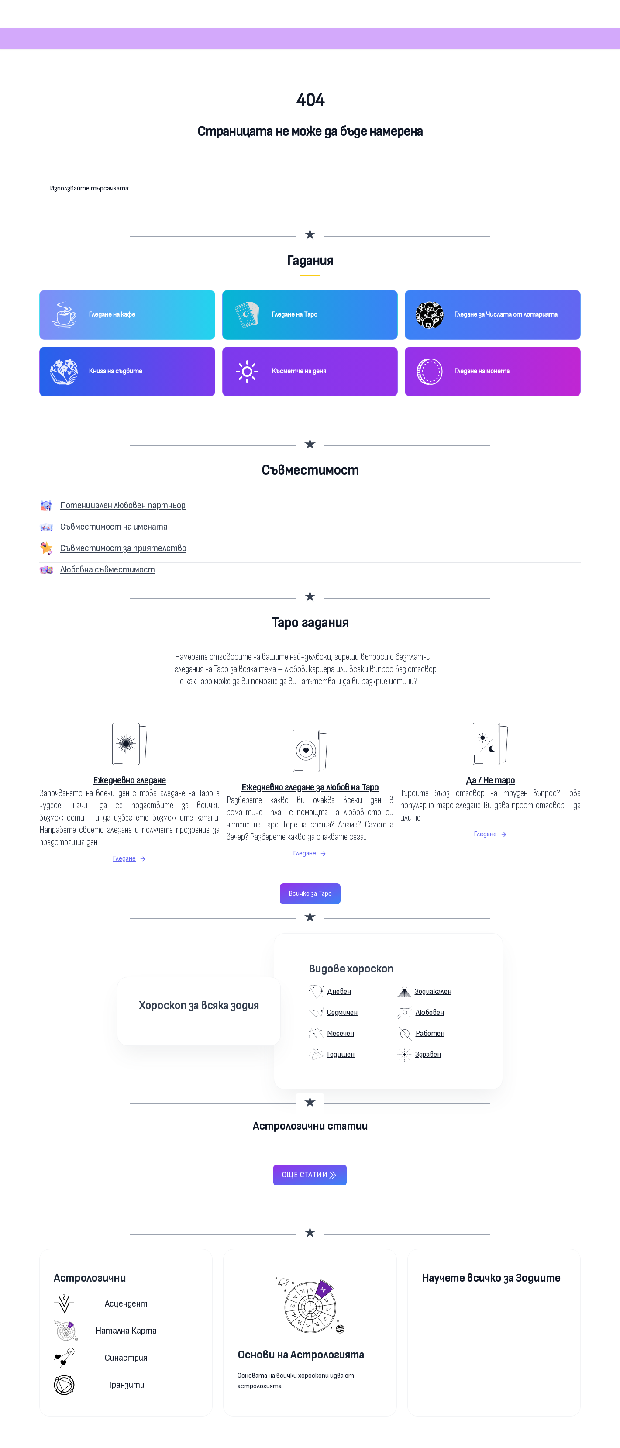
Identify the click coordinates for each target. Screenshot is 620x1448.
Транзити (99, 1385)
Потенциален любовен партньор (123, 505)
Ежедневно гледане (129, 780)
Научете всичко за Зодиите (491, 1278)
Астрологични (90, 1278)
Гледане (129, 859)
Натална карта (105, 1330)
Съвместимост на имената (114, 526)
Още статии (310, 1175)
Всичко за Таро (310, 893)
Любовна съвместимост (107, 569)
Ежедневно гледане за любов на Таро (310, 787)
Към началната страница (310, 166)
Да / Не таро (490, 780)
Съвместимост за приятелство (123, 548)
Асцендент (101, 1304)
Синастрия (101, 1358)
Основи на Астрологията (301, 1355)
